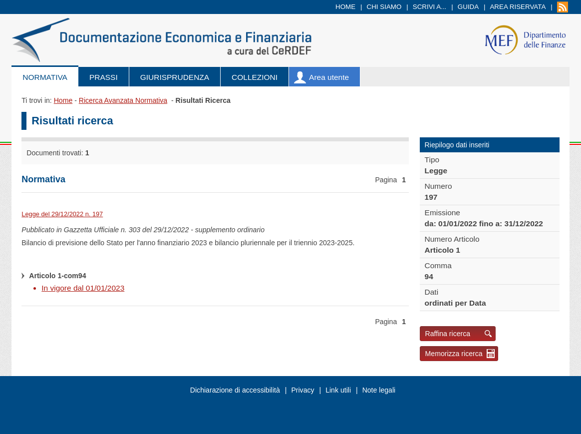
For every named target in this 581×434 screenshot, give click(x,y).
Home (345, 6)
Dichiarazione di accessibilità (235, 390)
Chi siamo (384, 6)
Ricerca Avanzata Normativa (123, 100)
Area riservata (518, 6)
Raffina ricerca (448, 334)
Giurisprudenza (174, 77)
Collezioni (255, 77)
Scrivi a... (430, 6)
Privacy (302, 390)
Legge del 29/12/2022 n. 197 (62, 214)
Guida (468, 6)
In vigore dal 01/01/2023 (82, 288)
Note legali (379, 390)
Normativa (44, 77)
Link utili (338, 390)
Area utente (329, 77)
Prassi (103, 77)
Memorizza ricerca (454, 354)
